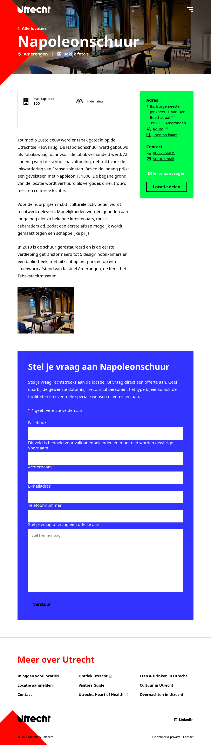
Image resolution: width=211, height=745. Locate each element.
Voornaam (39, 448)
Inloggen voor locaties (38, 675)
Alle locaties (32, 28)
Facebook (37, 423)
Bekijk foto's (73, 54)
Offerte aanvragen (166, 173)
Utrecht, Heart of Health (101, 694)
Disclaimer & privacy (166, 737)
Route (160, 128)
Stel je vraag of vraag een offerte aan (65, 524)
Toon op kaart (165, 135)
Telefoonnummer (45, 505)
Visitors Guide (91, 685)
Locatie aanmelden (35, 685)
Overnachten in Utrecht (161, 694)
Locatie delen (166, 187)
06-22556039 (164, 152)
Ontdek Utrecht (93, 675)
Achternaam (41, 467)
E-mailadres (40, 486)
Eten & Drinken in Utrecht (163, 675)
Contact (25, 694)
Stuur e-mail (163, 158)
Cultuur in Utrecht (156, 685)
